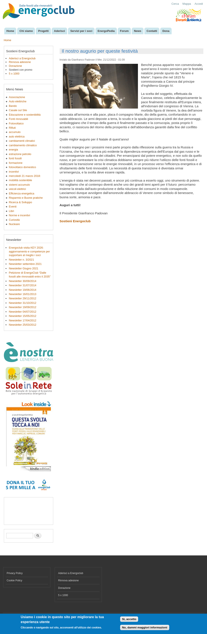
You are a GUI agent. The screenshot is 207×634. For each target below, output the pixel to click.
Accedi (199, 3)
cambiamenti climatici (22, 140)
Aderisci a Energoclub (22, 58)
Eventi (13, 206)
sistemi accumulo (19, 184)
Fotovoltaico (16, 123)
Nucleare (14, 224)
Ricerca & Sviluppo (20, 202)
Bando (13, 105)
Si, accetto (129, 619)
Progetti (43, 31)
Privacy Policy (15, 573)
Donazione (15, 65)
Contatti (152, 31)
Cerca (175, 3)
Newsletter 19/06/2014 (22, 289)
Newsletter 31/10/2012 (22, 302)
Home (10, 31)
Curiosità (14, 219)
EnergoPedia (106, 31)
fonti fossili (15, 158)
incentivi (14, 171)
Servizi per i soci (81, 31)
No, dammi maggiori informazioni (144, 627)
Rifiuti (12, 127)
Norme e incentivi (19, 215)
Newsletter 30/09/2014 (22, 281)
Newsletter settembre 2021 (25, 264)
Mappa (187, 3)
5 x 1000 (14, 73)
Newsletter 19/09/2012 (22, 307)
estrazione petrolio (20, 154)
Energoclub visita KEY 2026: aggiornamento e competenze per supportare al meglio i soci (29, 251)
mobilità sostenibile (20, 180)
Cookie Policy (14, 580)
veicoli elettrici (17, 189)
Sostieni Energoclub (75, 221)
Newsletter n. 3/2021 (21, 259)
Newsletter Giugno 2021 (23, 268)
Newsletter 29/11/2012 (22, 298)
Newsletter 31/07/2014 (22, 285)
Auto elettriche (17, 101)
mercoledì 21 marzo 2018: (25, 176)
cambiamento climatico (23, 145)
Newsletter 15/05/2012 (22, 316)
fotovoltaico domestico (22, 167)
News (137, 31)
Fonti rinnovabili (18, 119)
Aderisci (59, 31)
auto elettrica (16, 136)
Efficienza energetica (21, 193)
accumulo (15, 132)
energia (13, 149)
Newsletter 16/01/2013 (22, 294)
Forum (124, 31)
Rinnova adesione (20, 62)
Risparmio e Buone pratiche (26, 197)
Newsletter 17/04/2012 (22, 320)
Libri (11, 211)
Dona (165, 31)
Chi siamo (26, 31)
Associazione (17, 97)
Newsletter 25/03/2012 (22, 324)
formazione (15, 162)
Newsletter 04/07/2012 (22, 311)
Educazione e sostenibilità (25, 114)
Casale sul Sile (18, 110)
